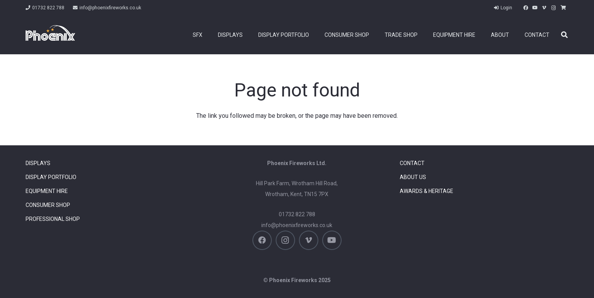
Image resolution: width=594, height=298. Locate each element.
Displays (38, 163)
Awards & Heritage (426, 191)
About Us (413, 177)
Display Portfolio (51, 177)
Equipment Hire (47, 191)
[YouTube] (535, 7)
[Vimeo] (544, 7)
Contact (412, 163)
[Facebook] (525, 7)
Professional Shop (53, 219)
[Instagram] (553, 7)
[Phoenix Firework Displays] (50, 33)
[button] (564, 35)
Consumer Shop (48, 205)
